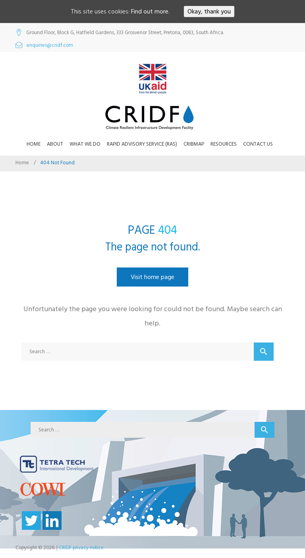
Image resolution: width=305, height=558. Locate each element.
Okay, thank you (209, 11)
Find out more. (150, 11)
